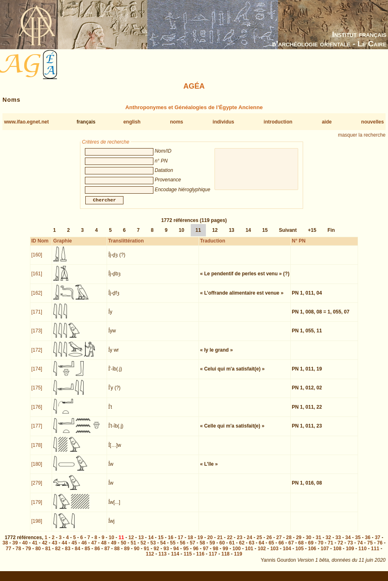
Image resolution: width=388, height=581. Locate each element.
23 (239, 542)
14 (248, 235)
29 (298, 542)
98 (215, 553)
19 (200, 542)
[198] (36, 526)
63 (251, 548)
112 (150, 559)
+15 (312, 235)
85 (87, 553)
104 (287, 553)
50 (123, 548)
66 (281, 548)
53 (153, 548)
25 (259, 542)
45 (74, 548)
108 (337, 553)
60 (222, 548)
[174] (36, 374)
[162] (36, 298)
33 (338, 542)
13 (231, 235)
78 (18, 553)
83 (67, 553)
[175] (36, 393)
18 (190, 542)
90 (136, 553)
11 (198, 235)
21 (219, 542)
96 (196, 553)
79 (28, 553)
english (132, 122)
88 (116, 553)
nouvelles (372, 122)
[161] (36, 278)
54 (163, 548)
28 (289, 542)
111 (375, 553)
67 (291, 548)
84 (77, 553)
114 (175, 559)
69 (310, 548)
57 (192, 548)
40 (24, 548)
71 (330, 548)
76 (379, 548)
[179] (36, 507)
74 (360, 548)
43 (54, 548)
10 (181, 235)
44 (64, 548)
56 (182, 548)
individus (223, 122)
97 (205, 553)
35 (358, 542)
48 (103, 548)
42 (44, 548)
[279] (36, 488)
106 (312, 553)
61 (232, 548)
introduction (278, 122)
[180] (36, 469)
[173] (36, 336)
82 (57, 553)
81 (47, 553)
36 (367, 542)
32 (328, 542)
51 (133, 548)
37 (377, 542)
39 (15, 548)
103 (274, 553)
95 (186, 553)
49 (113, 548)
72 (340, 548)
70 (320, 548)
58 (202, 548)
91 (146, 553)
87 (107, 553)
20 (209, 542)
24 (249, 542)
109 (350, 553)
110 (362, 553)
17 (180, 542)
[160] (36, 260)
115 (188, 559)
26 (269, 542)
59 (212, 548)
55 (173, 548)
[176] (36, 412)
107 (325, 553)
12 (214, 235)
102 (262, 553)
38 (5, 548)
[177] (36, 431)
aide (327, 122)
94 (176, 553)
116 (200, 559)
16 (170, 542)
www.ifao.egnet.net (26, 122)
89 (126, 553)
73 (350, 548)
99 (225, 553)
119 (238, 559)
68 (301, 548)
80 (38, 553)
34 (348, 542)
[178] (36, 450)
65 (271, 548)
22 (229, 542)
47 (93, 548)
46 (84, 548)
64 (261, 548)
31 (318, 542)
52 (143, 548)
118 (225, 559)
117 (213, 559)
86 (97, 553)
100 (237, 553)
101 (249, 553)
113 (162, 559)
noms (176, 122)
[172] (36, 355)
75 (369, 548)
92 (156, 553)
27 (279, 542)
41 (34, 548)
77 (8, 553)
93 (166, 553)
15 (264, 235)
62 (241, 548)
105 (299, 553)
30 (308, 542)
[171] (36, 317)
